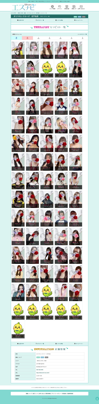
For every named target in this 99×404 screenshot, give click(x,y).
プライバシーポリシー (56, 393)
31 (27, 38)
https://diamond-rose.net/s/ (42, 372)
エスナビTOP (13, 13)
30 (16, 38)
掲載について (29, 393)
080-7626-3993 (39, 369)
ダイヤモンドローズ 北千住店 (33, 13)
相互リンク (35, 393)
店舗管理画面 (70, 393)
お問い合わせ (42, 393)
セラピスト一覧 (83, 34)
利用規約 (64, 393)
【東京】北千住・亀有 (21, 13)
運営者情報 (48, 393)
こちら (57, 387)
